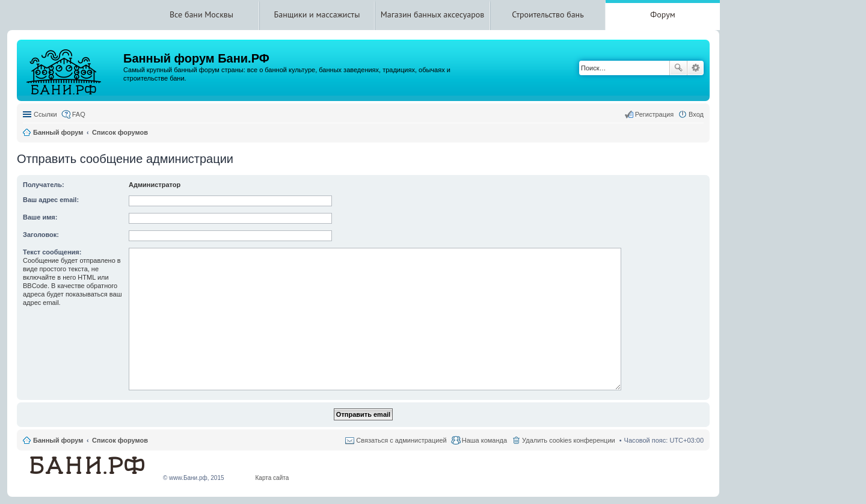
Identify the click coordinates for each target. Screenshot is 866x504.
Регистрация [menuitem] (654, 114)
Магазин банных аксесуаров (433, 14)
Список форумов (120, 440)
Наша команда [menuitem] (484, 440)
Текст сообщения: (52, 252)
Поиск (678, 68)
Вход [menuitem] (696, 114)
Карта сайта (272, 478)
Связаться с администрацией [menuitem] (401, 440)
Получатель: (43, 184)
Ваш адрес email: (51, 199)
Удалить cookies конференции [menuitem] (568, 440)
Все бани (186, 14)
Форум (662, 14)
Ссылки (45, 114)
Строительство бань (547, 14)
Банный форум (58, 440)
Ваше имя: (40, 217)
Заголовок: (41, 234)
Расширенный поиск (695, 68)
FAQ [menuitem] (78, 114)
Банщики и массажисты (317, 14)
